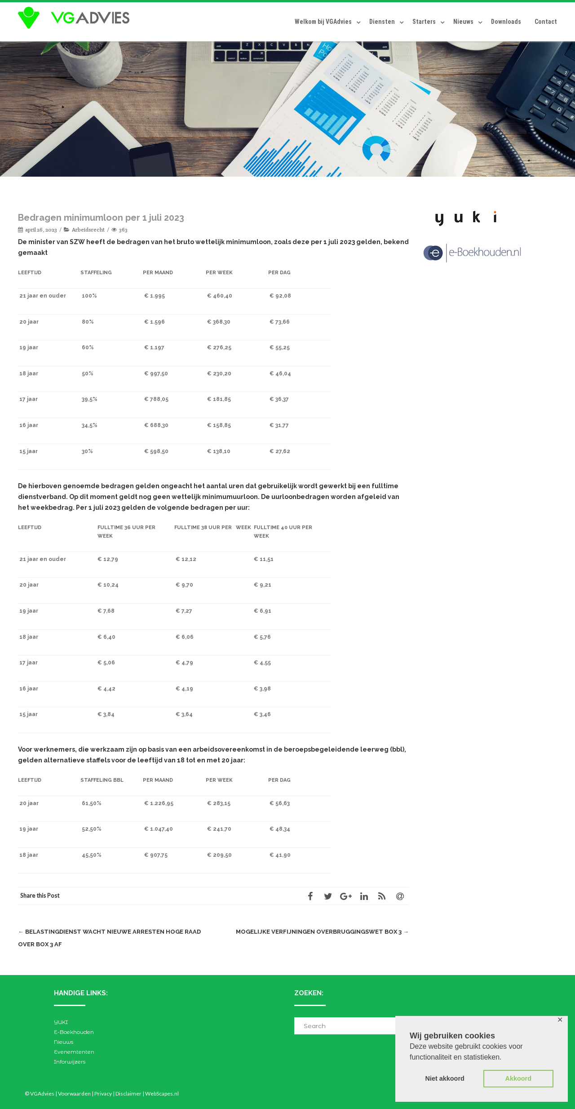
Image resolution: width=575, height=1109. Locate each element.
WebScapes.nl (162, 1093)
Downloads (506, 21)
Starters (424, 21)
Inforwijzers (69, 1061)
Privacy (103, 1093)
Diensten (382, 21)
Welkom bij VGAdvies (323, 21)
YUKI (61, 1022)
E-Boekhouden (74, 1032)
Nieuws (463, 21)
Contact (546, 21)
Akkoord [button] (518, 1078)
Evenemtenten (74, 1051)
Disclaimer (128, 1093)
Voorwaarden (74, 1093)
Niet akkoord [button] (444, 1078)
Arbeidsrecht (88, 229)
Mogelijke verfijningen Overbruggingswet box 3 (322, 931)
